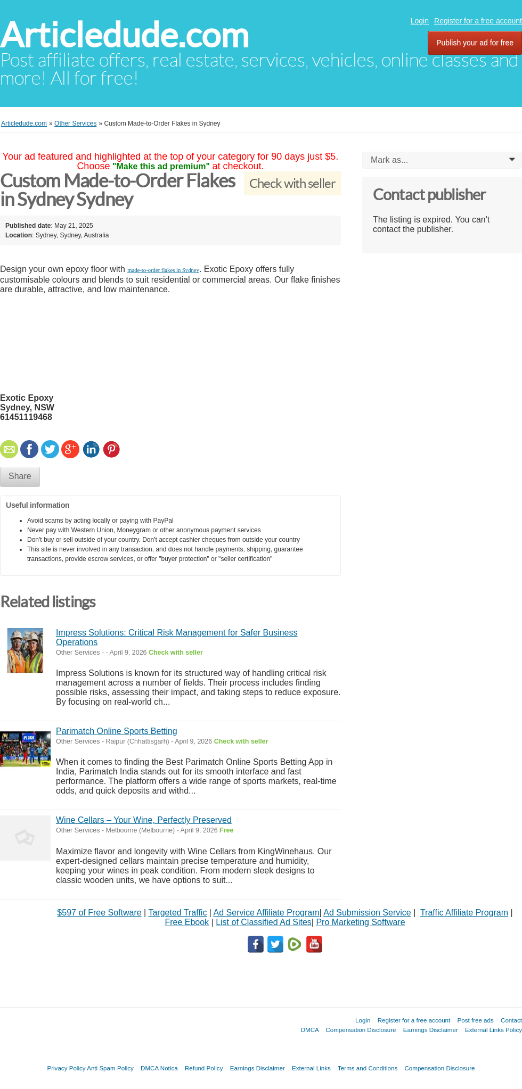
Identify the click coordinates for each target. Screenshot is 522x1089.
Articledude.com (124, 34)
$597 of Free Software (99, 912)
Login (420, 20)
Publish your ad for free (474, 42)
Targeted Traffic (177, 912)
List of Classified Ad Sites (264, 922)
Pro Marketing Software (360, 922)
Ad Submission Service (367, 912)
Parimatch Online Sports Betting (116, 731)
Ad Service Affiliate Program (267, 912)
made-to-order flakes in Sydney (163, 270)
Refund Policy (204, 1068)
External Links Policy (493, 1029)
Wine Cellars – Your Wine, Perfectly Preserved (144, 819)
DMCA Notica (159, 1068)
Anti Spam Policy (110, 1068)
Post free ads (475, 1020)
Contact (511, 1020)
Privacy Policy (66, 1068)
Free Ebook (187, 922)
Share (20, 476)
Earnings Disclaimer (430, 1029)
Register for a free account (478, 20)
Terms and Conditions (367, 1068)
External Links (311, 1068)
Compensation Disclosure (360, 1029)
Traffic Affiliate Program (464, 912)
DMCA (310, 1029)
